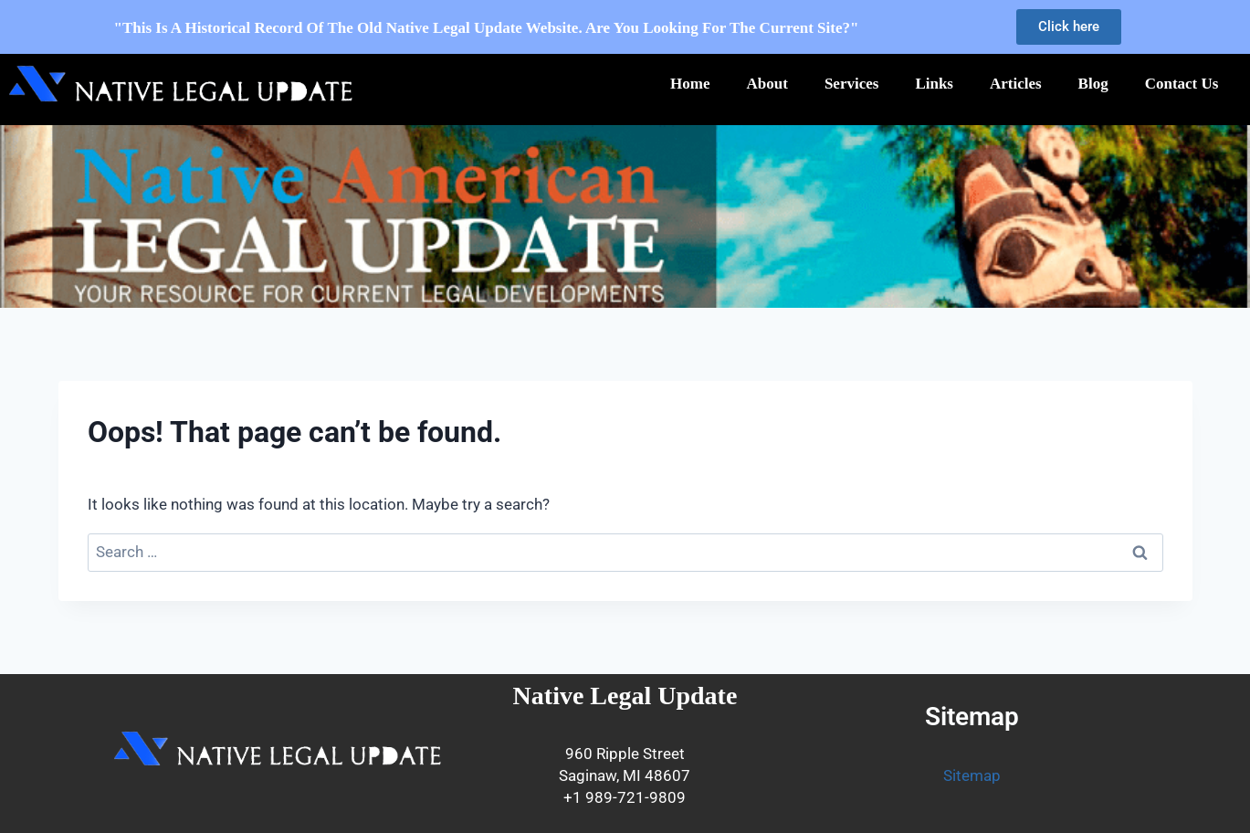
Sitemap (972, 775)
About (767, 83)
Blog (1093, 83)
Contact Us (1182, 83)
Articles (1016, 83)
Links (934, 83)
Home (689, 83)
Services (851, 83)
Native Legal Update (625, 695)
